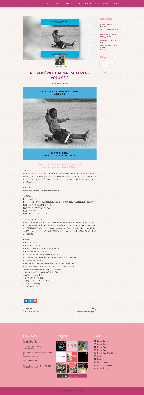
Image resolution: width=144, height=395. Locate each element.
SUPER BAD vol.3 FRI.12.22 (108, 41)
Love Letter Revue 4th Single (109, 29)
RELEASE (67, 3)
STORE (105, 3)
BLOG (97, 3)
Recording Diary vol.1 (106, 24)
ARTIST (78, 3)
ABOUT (56, 3)
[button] (26, 301)
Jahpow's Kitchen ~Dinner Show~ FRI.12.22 (108, 47)
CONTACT (115, 3)
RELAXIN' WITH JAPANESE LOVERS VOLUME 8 (108, 35)
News (66, 83)
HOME (47, 3)
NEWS (88, 3)
